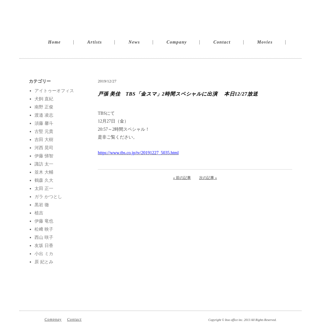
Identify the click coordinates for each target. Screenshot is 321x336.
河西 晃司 (43, 147)
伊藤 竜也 (43, 221)
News (134, 42)
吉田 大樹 (43, 139)
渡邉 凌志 (43, 115)
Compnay (53, 319)
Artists (94, 42)
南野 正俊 (43, 107)
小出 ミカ (43, 253)
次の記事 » (208, 178)
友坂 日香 (43, 245)
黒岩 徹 (41, 204)
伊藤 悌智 (43, 156)
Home (54, 42)
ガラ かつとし (48, 196)
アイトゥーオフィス (54, 90)
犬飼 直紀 (43, 99)
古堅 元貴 (43, 131)
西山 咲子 (43, 237)
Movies (265, 42)
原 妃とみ (43, 262)
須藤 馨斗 (43, 123)
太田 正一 (43, 188)
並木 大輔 (43, 172)
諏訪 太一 (43, 164)
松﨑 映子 (43, 229)
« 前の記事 (182, 178)
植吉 (38, 213)
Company (176, 42)
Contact (222, 42)
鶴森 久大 (43, 180)
